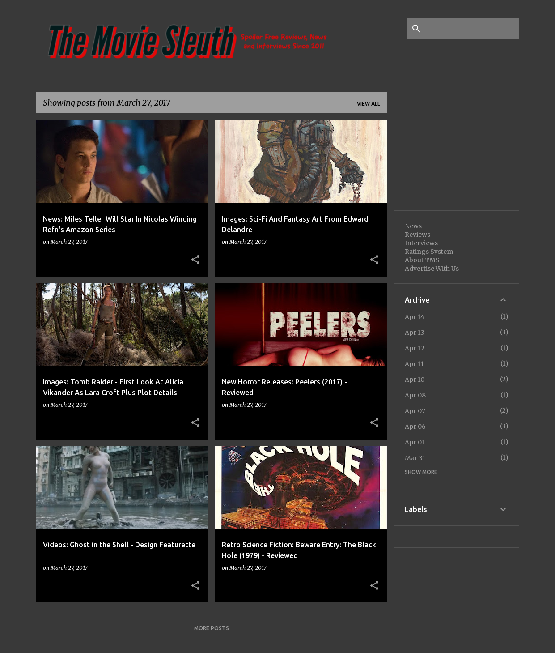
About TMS (422, 260)
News (413, 226)
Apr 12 (414, 348)
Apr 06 (415, 427)
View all (368, 104)
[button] (195, 260)
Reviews (417, 234)
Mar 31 (415, 458)
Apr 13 (414, 333)
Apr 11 (414, 364)
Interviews (421, 243)
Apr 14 (414, 317)
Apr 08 (415, 395)
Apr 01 (414, 442)
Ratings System (429, 252)
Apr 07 (415, 411)
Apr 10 (414, 380)
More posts (211, 628)
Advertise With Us (432, 269)
